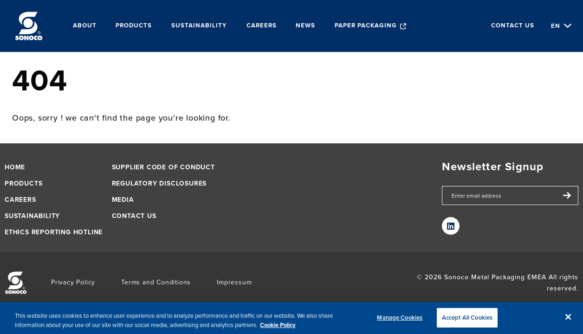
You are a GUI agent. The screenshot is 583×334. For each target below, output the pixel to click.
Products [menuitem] (134, 26)
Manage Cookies (399, 320)
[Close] (568, 319)
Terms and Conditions (156, 282)
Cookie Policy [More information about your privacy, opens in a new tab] (278, 327)
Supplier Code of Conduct (163, 167)
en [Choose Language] (555, 25)
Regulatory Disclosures (159, 183)
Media (123, 200)
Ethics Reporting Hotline (54, 232)
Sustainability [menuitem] (199, 26)
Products (23, 183)
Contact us (512, 26)
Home (15, 167)
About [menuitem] (85, 26)
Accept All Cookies (467, 320)
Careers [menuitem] (261, 26)
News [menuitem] (305, 26)
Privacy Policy (73, 282)
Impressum (234, 282)
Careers (20, 200)
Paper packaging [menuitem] (366, 26)
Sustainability (32, 216)
